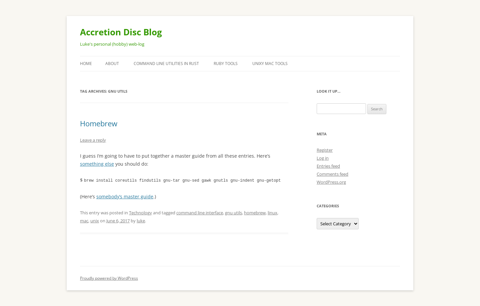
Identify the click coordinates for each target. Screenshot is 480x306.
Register (325, 150)
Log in (323, 158)
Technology (140, 212)
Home (86, 63)
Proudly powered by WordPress (109, 278)
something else (97, 164)
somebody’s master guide (124, 196)
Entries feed (328, 166)
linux (272, 212)
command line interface (199, 212)
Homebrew (98, 123)
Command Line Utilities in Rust (166, 63)
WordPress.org (331, 182)
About (112, 63)
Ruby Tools (226, 63)
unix (94, 220)
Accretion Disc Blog (121, 32)
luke (141, 220)
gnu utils (233, 212)
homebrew (255, 212)
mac (84, 220)
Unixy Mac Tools (270, 63)
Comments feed (332, 174)
